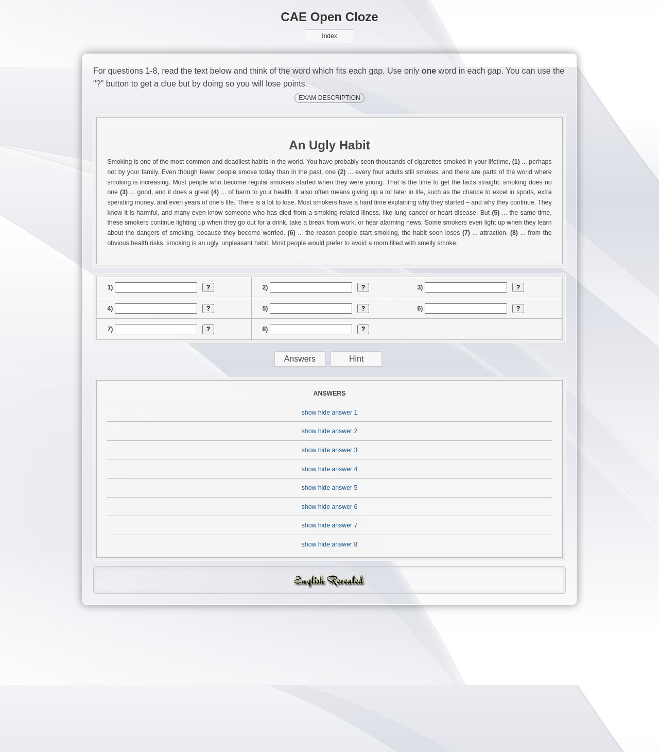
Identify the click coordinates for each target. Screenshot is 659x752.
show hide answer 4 (329, 582)
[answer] (161, 369)
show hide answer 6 (329, 627)
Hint (356, 454)
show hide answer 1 (329, 514)
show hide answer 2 (329, 537)
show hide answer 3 (329, 559)
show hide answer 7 (329, 650)
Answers (300, 454)
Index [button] (329, 36)
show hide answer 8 (329, 673)
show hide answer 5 (329, 605)
